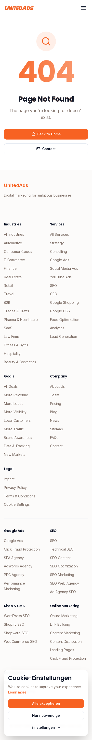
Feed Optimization (64, 319)
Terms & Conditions (19, 496)
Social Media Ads (64, 268)
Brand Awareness (18, 437)
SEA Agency (14, 558)
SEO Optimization (64, 566)
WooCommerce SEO (20, 641)
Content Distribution (66, 641)
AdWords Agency (18, 566)
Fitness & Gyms (16, 345)
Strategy (57, 243)
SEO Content (60, 558)
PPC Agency (14, 575)
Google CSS (60, 311)
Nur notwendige (46, 715)
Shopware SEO (16, 633)
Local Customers (17, 420)
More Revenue (16, 395)
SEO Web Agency (64, 583)
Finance (10, 268)
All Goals (11, 386)
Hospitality (12, 354)
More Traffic (14, 429)
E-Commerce (14, 260)
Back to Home (46, 134)
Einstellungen (46, 727)
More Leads (13, 403)
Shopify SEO (14, 624)
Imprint (9, 479)
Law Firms (12, 336)
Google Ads (59, 260)
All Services (59, 234)
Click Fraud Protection (22, 549)
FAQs (54, 437)
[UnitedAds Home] (19, 8)
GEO (53, 294)
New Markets (14, 454)
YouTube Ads (61, 277)
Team (54, 395)
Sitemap (56, 429)
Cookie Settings (17, 504)
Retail (8, 285)
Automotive (13, 243)
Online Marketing (64, 616)
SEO (53, 285)
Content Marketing (65, 633)
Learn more (17, 692)
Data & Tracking (17, 446)
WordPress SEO (17, 616)
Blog (53, 412)
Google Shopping (64, 302)
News (54, 420)
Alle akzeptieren (46, 703)
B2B (7, 302)
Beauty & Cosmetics (20, 362)
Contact (46, 149)
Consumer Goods (18, 251)
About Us (57, 386)
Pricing (55, 403)
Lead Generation (63, 336)
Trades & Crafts (16, 311)
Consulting (58, 251)
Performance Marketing (14, 586)
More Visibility (15, 412)
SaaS (8, 328)
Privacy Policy (15, 487)
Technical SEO (62, 549)
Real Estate (13, 277)
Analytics (57, 328)
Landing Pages (62, 650)
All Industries (14, 234)
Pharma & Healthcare (21, 319)
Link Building (60, 624)
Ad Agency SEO (63, 592)
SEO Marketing (62, 575)
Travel (9, 294)
